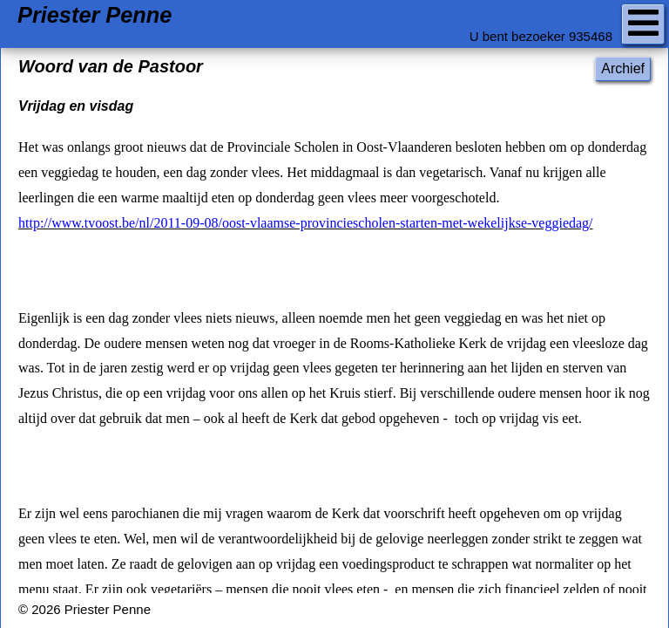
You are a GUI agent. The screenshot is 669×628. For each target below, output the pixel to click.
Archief (623, 68)
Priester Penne (94, 15)
